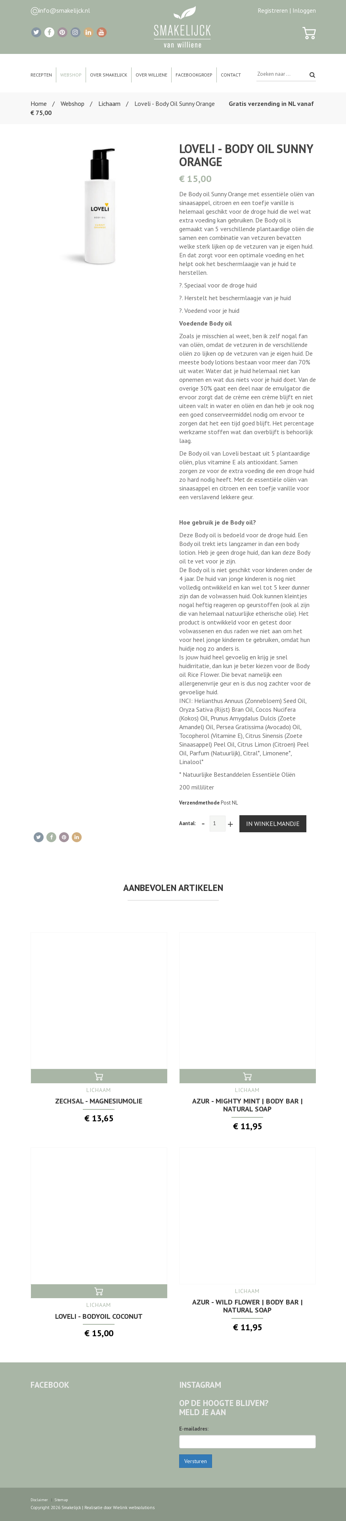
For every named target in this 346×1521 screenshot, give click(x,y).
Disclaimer (39, 1499)
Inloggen (304, 10)
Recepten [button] (41, 75)
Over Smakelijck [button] (108, 75)
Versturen (195, 1460)
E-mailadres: (193, 1428)
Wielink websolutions (133, 1507)
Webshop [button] (71, 75)
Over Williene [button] (151, 75)
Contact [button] (231, 75)
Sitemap (61, 1499)
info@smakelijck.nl (64, 10)
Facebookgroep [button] (194, 75)
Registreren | (274, 10)
